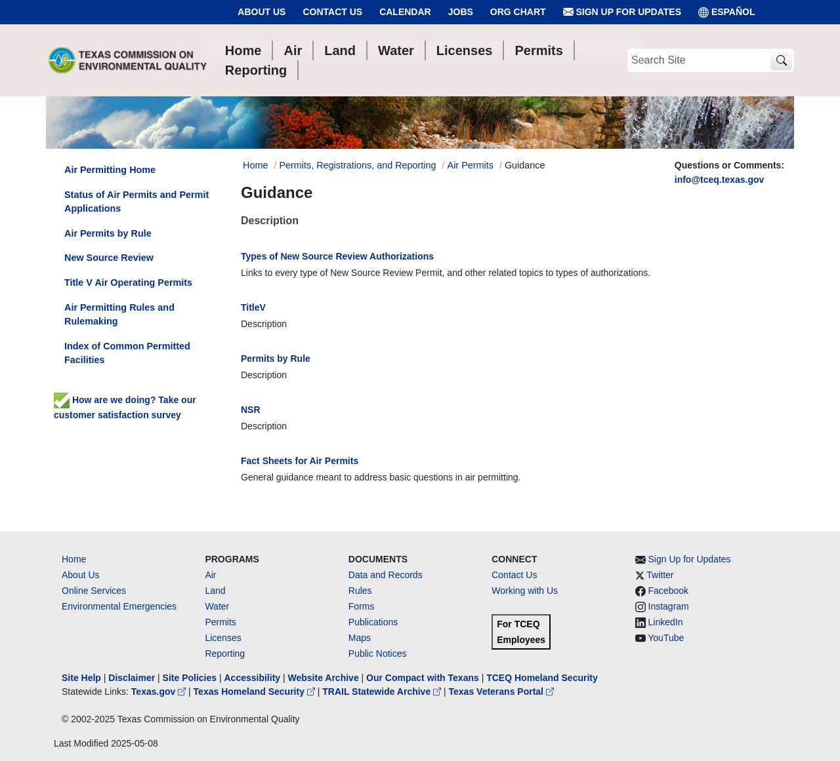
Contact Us (332, 12)
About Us (261, 12)
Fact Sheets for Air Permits (299, 461)
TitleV (253, 307)
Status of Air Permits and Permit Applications (136, 201)
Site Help (81, 678)
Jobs (460, 12)
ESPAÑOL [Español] (726, 12)
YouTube (666, 638)
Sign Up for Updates (622, 12)
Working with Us (525, 590)
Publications (373, 622)
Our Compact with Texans (422, 678)
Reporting (225, 653)
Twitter (659, 575)
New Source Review (109, 257)
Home (74, 559)
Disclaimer (131, 678)
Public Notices (377, 653)
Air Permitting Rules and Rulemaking (119, 314)
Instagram (668, 606)
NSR (251, 409)
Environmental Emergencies (119, 606)
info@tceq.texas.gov (720, 179)
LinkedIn (665, 622)
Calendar (405, 12)
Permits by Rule (275, 358)
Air (210, 575)
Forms (361, 606)
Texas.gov (159, 691)
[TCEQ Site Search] (781, 60)
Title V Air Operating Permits (128, 282)
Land (215, 590)
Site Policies (190, 678)
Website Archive (323, 678)
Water (217, 606)
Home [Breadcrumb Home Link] (255, 165)
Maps (359, 638)
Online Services (94, 590)
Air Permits (471, 165)
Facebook (668, 590)
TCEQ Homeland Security (542, 678)
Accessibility (253, 678)
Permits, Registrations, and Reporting (357, 165)
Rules (360, 590)
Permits (220, 622)
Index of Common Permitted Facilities (127, 353)
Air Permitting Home (110, 170)
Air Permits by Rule (108, 233)
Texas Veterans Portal (501, 691)
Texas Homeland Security (256, 691)
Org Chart (518, 12)
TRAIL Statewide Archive (383, 691)
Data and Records (385, 575)
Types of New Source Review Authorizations (337, 256)
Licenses (223, 638)
